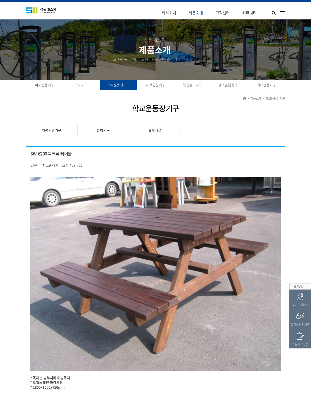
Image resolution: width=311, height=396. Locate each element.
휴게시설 (154, 130)
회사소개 (169, 13)
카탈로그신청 (167, 366)
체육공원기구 (155, 84)
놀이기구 (103, 130)
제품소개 (196, 13)
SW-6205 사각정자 (60, 327)
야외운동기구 (44, 84)
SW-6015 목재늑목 (60, 318)
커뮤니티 (249, 13)
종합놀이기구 (192, 84)
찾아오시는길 (300, 272)
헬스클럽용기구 (229, 84)
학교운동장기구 (119, 84)
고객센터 (223, 13)
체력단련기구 (51, 130)
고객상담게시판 (300, 291)
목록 (274, 307)
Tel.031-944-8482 (144, 381)
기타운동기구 (266, 84)
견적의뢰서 (142, 366)
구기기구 (81, 84)
